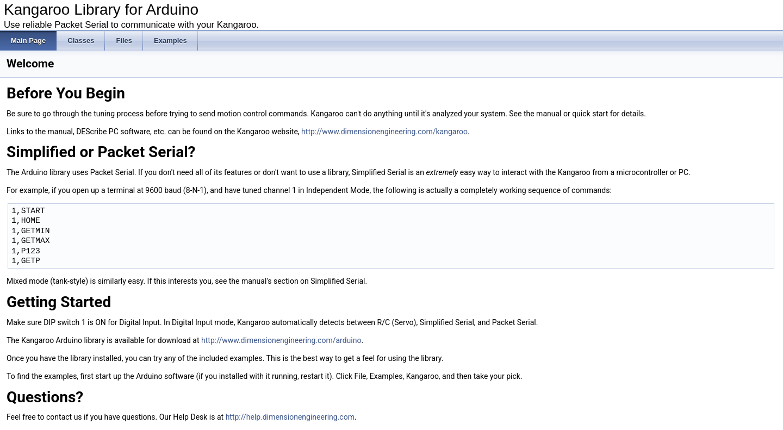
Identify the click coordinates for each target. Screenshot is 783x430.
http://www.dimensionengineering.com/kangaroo (384, 131)
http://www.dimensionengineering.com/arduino (281, 340)
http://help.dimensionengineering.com (290, 417)
